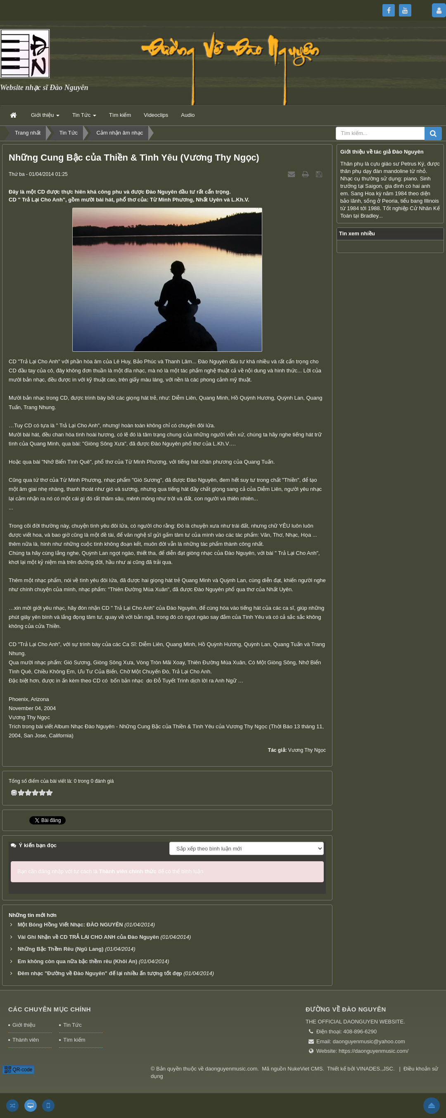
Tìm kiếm (74, 1040)
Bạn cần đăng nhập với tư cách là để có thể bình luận (110, 871)
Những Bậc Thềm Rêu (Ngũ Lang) (61, 949)
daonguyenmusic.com (231, 1069)
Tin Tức (72, 1025)
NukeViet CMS (305, 1069)
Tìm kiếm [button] (120, 115)
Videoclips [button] (156, 115)
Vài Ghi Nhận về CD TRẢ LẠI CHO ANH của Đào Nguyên (88, 937)
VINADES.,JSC (374, 1069)
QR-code (18, 1070)
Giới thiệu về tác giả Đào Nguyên (382, 152)
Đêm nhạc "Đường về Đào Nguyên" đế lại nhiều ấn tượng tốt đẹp (100, 973)
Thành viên (25, 1040)
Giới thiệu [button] (45, 117)
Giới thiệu (23, 1025)
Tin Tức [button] (84, 117)
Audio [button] (188, 115)
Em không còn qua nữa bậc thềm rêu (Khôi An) (78, 961)
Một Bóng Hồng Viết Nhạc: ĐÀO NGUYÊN (70, 924)
